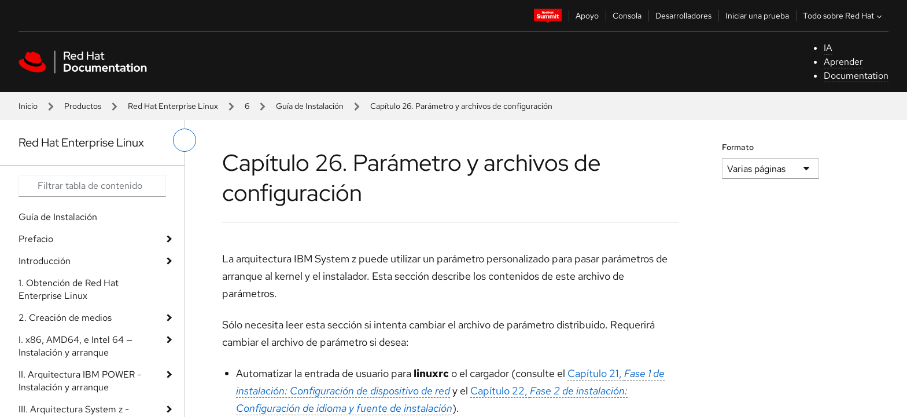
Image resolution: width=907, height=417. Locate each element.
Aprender (843, 62)
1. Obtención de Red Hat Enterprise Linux (69, 289)
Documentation (856, 76)
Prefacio (36, 239)
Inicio (28, 106)
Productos (82, 106)
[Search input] (92, 186)
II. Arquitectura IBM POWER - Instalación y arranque (80, 380)
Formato (738, 147)
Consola (627, 15)
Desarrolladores (683, 15)
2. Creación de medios (65, 318)
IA (828, 48)
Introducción (45, 261)
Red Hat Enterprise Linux (173, 106)
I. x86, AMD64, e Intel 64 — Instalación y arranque (75, 346)
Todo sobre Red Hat (843, 15)
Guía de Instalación (310, 106)
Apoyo (587, 15)
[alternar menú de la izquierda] (184, 140)
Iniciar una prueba (757, 15)
